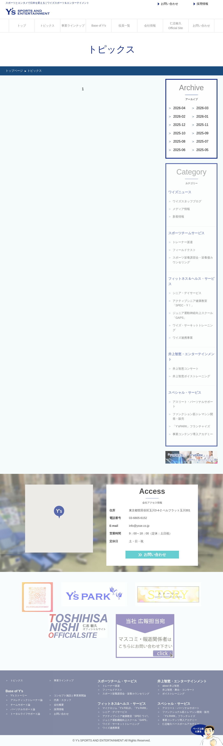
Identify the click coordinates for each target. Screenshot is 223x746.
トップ (21, 25)
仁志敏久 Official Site (175, 25)
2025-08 (176, 141)
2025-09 (200, 133)
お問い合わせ (168, 3)
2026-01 (200, 116)
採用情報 (201, 3)
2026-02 (176, 116)
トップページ (14, 70)
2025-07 (200, 141)
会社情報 (150, 25)
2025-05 (200, 150)
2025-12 (176, 124)
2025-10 (176, 133)
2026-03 (200, 108)
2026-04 (176, 108)
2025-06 (176, 150)
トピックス (47, 25)
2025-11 (200, 124)
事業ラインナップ (73, 25)
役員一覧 (124, 25)
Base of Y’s (98, 25)
